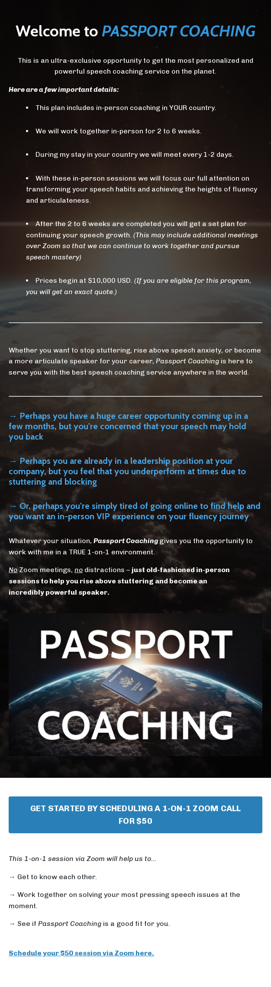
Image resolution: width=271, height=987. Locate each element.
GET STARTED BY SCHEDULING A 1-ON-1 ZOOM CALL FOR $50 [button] (135, 814)
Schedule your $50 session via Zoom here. (81, 953)
